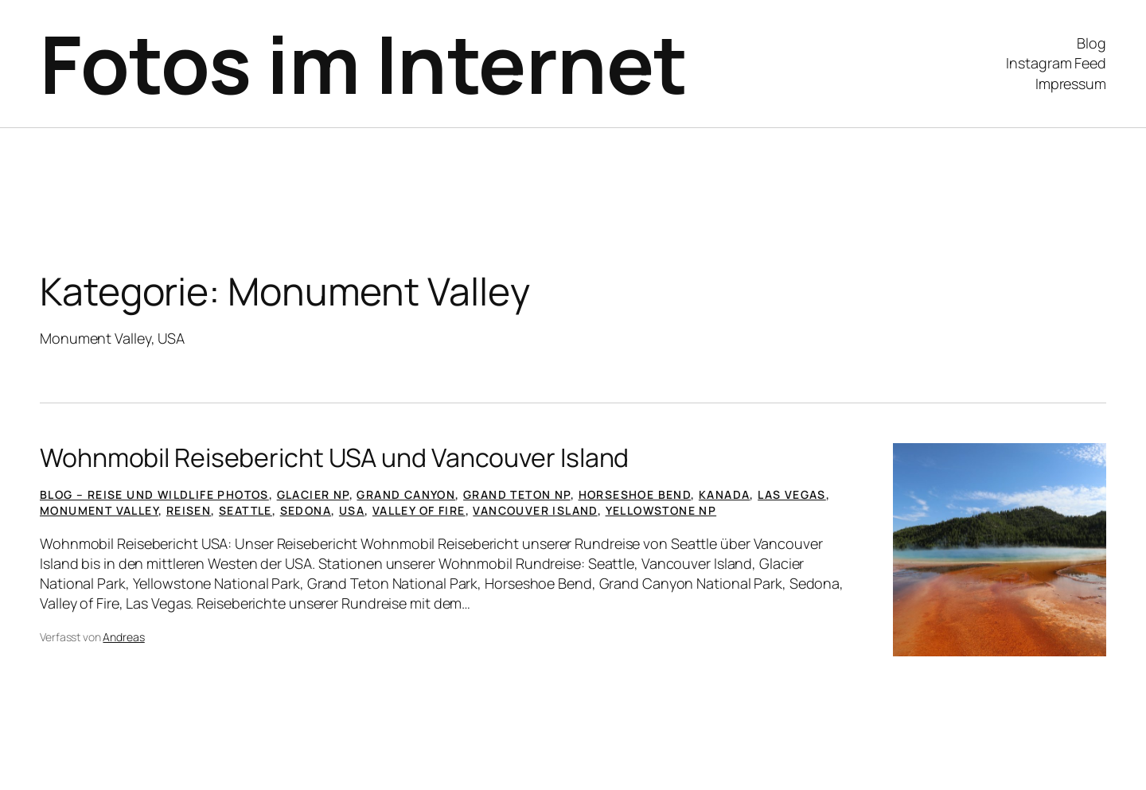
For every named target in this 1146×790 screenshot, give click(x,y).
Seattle (245, 510)
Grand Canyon (406, 494)
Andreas (123, 636)
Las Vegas (792, 494)
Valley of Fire (419, 510)
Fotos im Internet (364, 63)
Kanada (724, 494)
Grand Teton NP (517, 494)
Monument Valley (99, 510)
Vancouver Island (535, 510)
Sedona (305, 510)
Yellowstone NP (661, 510)
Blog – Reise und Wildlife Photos (154, 494)
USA (351, 510)
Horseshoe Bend (635, 494)
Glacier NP (313, 494)
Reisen (188, 510)
